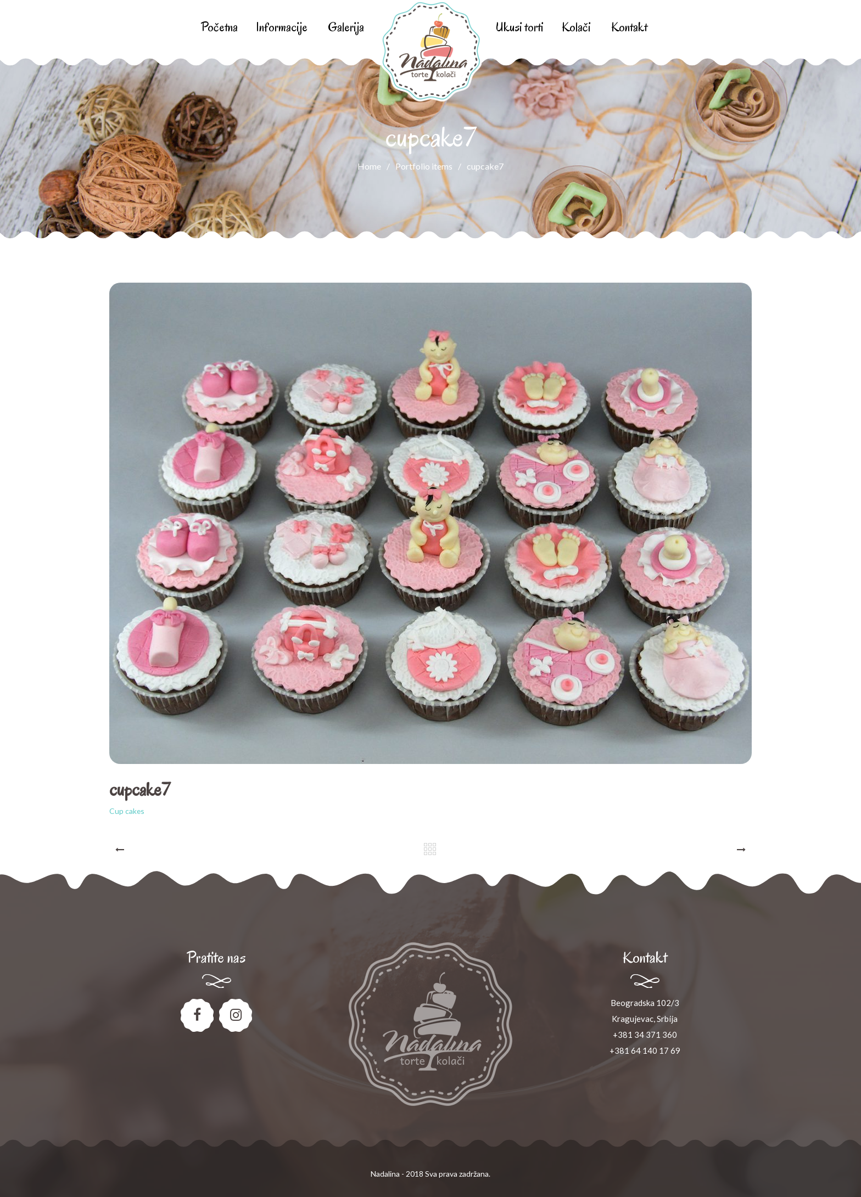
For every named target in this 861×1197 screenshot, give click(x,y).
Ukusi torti (519, 27)
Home (369, 166)
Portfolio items (431, 166)
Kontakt (629, 27)
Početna (219, 27)
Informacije (282, 27)
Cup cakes (126, 811)
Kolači (576, 27)
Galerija (346, 27)
